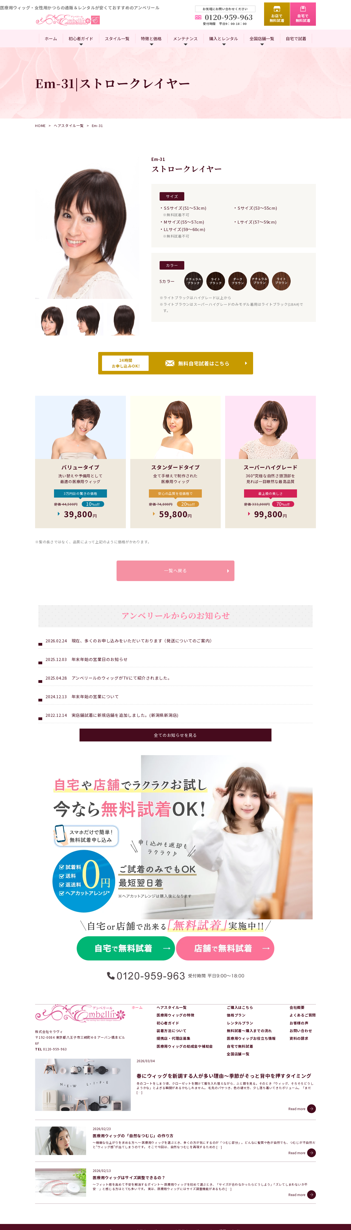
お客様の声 (299, 1023)
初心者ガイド (81, 38)
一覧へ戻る (175, 571)
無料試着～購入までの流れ (249, 1031)
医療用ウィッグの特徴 (175, 1015)
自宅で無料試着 (303, 18)
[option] (87, 228)
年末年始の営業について (95, 697)
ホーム (51, 38)
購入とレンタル (223, 38)
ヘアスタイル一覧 (69, 125)
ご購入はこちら (240, 1007)
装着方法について (172, 1031)
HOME (40, 125)
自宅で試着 (296, 38)
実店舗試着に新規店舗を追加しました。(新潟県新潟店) (125, 716)
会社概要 (297, 1007)
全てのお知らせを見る (175, 736)
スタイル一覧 (117, 38)
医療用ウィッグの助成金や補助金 (185, 1046)
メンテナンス (185, 38)
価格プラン (236, 1015)
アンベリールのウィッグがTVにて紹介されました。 (122, 679)
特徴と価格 (151, 38)
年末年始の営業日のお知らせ (100, 660)
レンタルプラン (240, 1023)
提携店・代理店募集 (174, 1039)
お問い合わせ (301, 1031)
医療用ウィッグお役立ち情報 (251, 1039)
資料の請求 (299, 1039)
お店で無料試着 (277, 18)
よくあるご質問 (303, 1015)
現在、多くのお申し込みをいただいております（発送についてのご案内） (143, 641)
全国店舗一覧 (262, 38)
